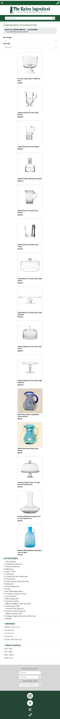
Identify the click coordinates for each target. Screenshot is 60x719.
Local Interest (11, 596)
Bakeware (9, 569)
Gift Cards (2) (10, 562)
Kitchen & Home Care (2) (15, 611)
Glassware (32, 30)
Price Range (13, 645)
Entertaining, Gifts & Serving (17, 581)
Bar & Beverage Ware (13, 591)
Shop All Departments (15, 30)
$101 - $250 (8, 655)
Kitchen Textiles (12, 601)
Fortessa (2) (8, 630)
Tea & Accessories (12, 567)
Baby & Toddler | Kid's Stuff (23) (18, 604)
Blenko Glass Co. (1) (11, 627)
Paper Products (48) (13, 614)
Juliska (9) (8, 636)
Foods (7, 589)
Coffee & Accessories (13, 564)
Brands (10, 623)
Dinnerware (10, 579)
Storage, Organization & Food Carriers (20, 616)
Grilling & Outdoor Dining (15, 594)
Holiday (8, 619)
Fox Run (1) (8, 633)
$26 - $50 (7, 649)
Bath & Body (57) (12, 599)
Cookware (9, 574)
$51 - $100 (8, 652)
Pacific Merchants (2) (12, 639)
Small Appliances (12, 586)
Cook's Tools (10, 572)
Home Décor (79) (12, 606)
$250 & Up (8, 658)
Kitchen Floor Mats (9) (14, 609)
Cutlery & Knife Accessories (16, 576)
